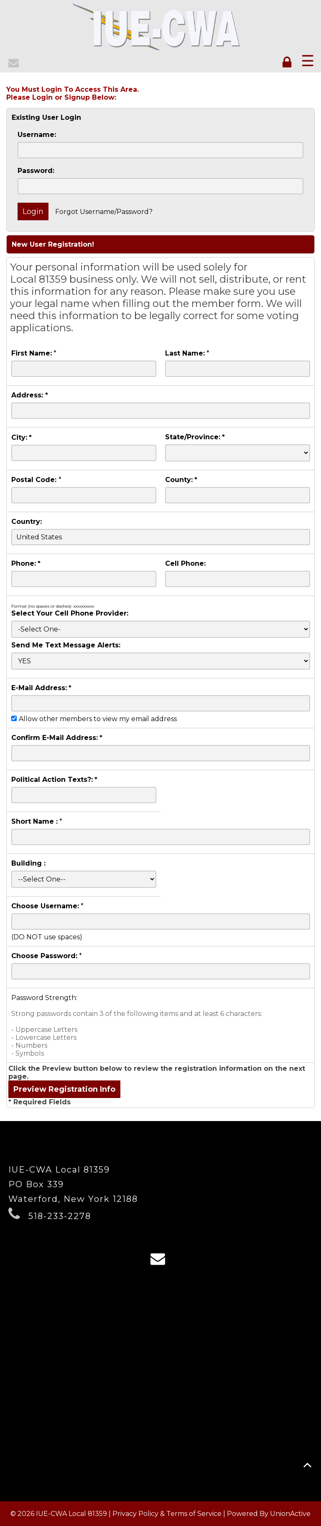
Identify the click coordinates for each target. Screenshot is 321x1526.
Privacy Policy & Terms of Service (167, 1514)
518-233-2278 (59, 1216)
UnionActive (290, 1514)
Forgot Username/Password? (104, 212)
